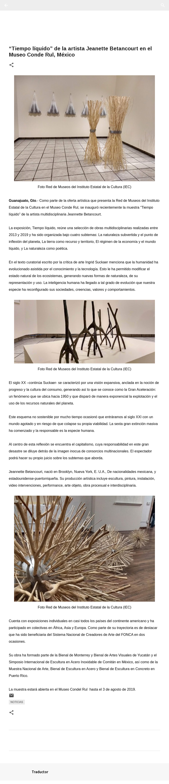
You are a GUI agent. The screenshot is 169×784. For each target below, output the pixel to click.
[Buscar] (18, 5)
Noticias (17, 702)
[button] (11, 65)
